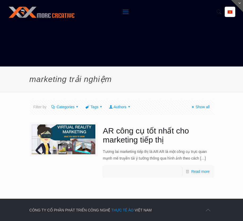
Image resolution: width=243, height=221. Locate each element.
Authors (119, 107)
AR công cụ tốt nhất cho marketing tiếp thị (146, 135)
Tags (94, 107)
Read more (200, 171)
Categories (65, 107)
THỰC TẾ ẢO (122, 210)
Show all (200, 107)
